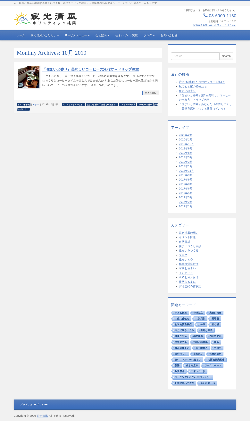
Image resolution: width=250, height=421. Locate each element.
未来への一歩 (198, 371)
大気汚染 (200, 318)
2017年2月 (185, 201)
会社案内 (102, 35)
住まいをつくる (188, 250)
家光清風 (42, 415)
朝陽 (177, 365)
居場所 (215, 318)
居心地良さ (202, 348)
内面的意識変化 (216, 359)
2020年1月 (185, 139)
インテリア (186, 272)
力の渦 (201, 324)
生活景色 (179, 371)
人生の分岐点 (182, 318)
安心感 (215, 324)
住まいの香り (187, 90)
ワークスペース (212, 365)
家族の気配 (215, 312)
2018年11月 (186, 170)
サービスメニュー (77, 35)
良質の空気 (181, 342)
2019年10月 (186, 144)
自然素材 (184, 241)
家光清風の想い (188, 232)
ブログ (149, 35)
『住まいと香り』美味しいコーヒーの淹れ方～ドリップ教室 (90, 69)
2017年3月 (185, 197)
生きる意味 (192, 365)
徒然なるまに (187, 281)
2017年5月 (185, 193)
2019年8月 (185, 152)
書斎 (216, 342)
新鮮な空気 (206, 330)
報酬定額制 (215, 353)
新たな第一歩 (207, 383)
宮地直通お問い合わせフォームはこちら (214, 25)
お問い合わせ (169, 35)
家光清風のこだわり (45, 35)
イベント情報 (187, 237)
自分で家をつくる (184, 330)
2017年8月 (185, 184)
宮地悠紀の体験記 (190, 286)
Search (226, 56)
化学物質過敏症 (188, 263)
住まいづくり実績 (126, 35)
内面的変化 (215, 336)
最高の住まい (182, 348)
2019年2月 (185, 161)
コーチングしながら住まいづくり (193, 377)
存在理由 (198, 336)
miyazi (35, 104)
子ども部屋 (181, 312)
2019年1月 (185, 166)
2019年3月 (185, 157)
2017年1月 (185, 206)
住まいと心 (186, 259)
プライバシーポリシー (34, 404)
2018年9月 (185, 175)
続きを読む (150, 92)
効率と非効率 (200, 342)
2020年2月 (185, 135)
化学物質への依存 (184, 383)
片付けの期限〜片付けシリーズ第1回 (202, 81)
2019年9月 (185, 148)
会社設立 (198, 312)
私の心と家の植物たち (193, 86)
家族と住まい (187, 268)
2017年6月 (185, 188)
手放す (217, 348)
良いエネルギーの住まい (188, 359)
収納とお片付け (188, 277)
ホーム (21, 35)
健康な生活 (181, 336)
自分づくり (181, 353)
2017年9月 (185, 179)
